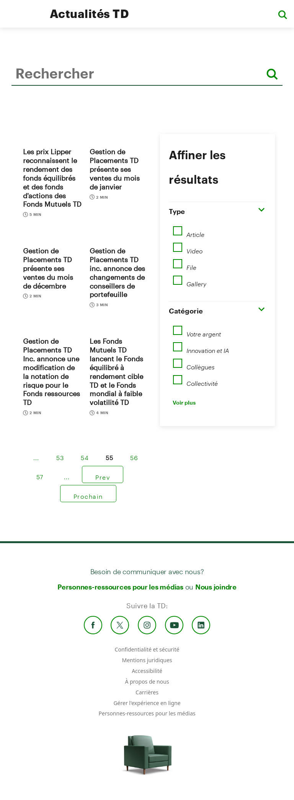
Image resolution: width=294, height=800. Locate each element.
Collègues (200, 364)
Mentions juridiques (147, 660)
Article (195, 232)
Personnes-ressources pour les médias (120, 587)
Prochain (88, 493)
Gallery (196, 281)
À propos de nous (147, 681)
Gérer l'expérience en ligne (146, 703)
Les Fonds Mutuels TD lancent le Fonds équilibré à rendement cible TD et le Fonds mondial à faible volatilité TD (116, 372)
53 (60, 455)
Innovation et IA (207, 348)
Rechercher (13, 97)
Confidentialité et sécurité (147, 649)
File (191, 264)
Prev (102, 474)
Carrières (147, 692)
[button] (282, 14)
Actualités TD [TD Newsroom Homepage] (89, 13)
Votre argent (203, 331)
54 (85, 455)
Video (194, 248)
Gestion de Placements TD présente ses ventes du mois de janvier (115, 169)
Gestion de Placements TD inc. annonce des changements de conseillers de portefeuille (117, 273)
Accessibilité (147, 670)
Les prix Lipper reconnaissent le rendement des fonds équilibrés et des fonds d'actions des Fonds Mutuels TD (52, 177)
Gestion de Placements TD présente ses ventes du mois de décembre (48, 268)
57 (40, 474)
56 (134, 455)
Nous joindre (216, 587)
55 (110, 455)
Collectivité (202, 380)
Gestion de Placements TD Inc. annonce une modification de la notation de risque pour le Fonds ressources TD (51, 372)
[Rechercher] (272, 74)
